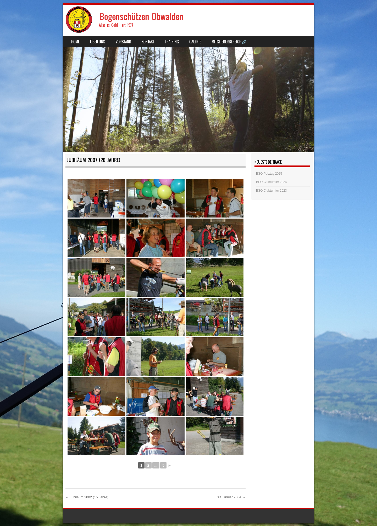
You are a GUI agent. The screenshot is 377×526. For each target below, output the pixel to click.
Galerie (195, 42)
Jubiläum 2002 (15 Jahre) (86, 497)
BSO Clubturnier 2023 (271, 190)
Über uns (97, 42)
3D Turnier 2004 (231, 497)
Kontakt (148, 42)
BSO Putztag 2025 (269, 173)
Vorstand (123, 42)
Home (75, 42)
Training (172, 42)
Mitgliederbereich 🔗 (229, 42)
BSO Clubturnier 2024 (271, 182)
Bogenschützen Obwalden (141, 16)
